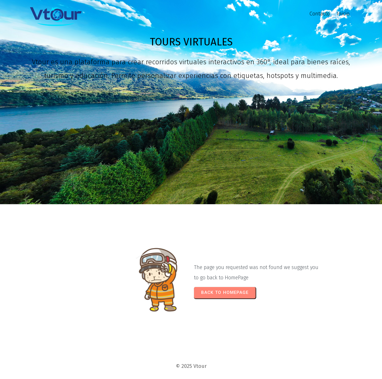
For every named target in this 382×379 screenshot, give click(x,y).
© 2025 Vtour (191, 366)
